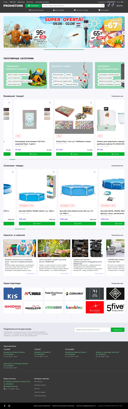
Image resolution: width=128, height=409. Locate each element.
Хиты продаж (58, 10)
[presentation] (4, 33)
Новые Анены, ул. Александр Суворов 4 (16, 363)
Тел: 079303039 (9, 354)
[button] (24, 49)
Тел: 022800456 (9, 365)
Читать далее (30, 273)
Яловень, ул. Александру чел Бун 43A (107, 352)
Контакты (30, 2)
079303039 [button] (111, 2)
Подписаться (117, 330)
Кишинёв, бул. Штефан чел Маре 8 (14, 352)
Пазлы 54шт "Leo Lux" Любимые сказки (85, 141)
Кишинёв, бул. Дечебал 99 (42, 352)
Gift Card (13, 2)
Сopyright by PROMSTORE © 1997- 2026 (110, 406)
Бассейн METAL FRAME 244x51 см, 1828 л (51, 211)
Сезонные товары (81, 10)
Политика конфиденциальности (86, 406)
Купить (45, 154)
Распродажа (103, 10)
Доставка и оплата (42, 2)
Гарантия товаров (39, 392)
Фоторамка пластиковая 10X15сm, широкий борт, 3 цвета (42, 142)
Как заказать (38, 381)
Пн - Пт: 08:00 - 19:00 (11, 389)
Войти (119, 6)
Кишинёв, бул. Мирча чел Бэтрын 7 (76, 352)
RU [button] (122, 2)
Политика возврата (40, 395)
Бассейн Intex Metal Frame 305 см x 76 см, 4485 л (90, 212)
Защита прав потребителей (42, 406)
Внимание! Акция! (36, 10)
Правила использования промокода (63, 406)
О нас (5, 2)
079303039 (8, 384)
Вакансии (21, 2)
